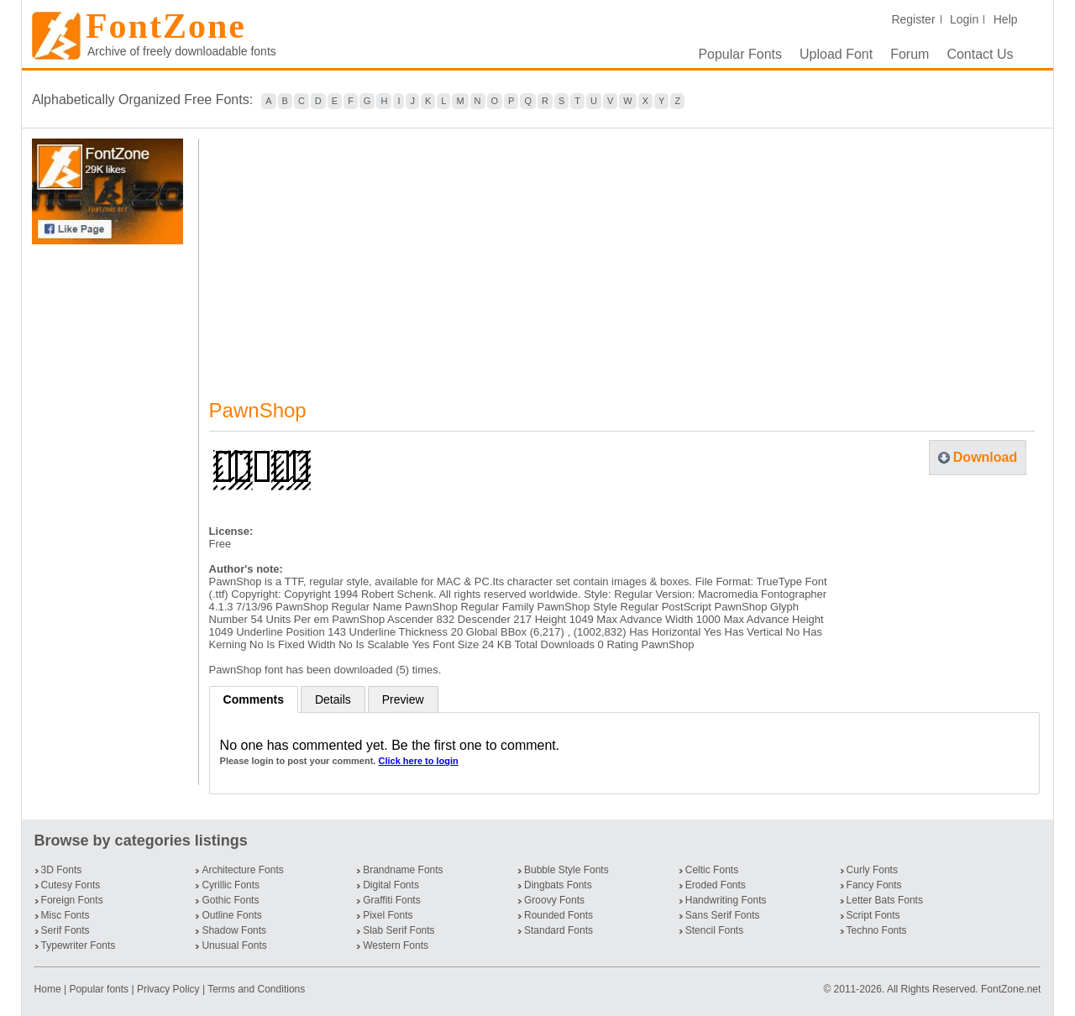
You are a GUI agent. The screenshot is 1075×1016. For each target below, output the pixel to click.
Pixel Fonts (387, 915)
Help (1006, 19)
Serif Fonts (65, 930)
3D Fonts (61, 870)
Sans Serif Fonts (722, 915)
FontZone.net (1011, 989)
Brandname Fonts (403, 870)
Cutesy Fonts (71, 885)
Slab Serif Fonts (398, 930)
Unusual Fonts (234, 945)
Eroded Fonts (715, 885)
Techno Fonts (877, 930)
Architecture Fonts (242, 870)
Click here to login (418, 761)
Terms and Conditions (256, 989)
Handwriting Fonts (726, 900)
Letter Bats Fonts (885, 900)
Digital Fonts (391, 885)
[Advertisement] (111, 515)
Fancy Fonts (874, 885)
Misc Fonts (65, 915)
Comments (253, 699)
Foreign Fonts (72, 900)
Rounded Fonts (558, 915)
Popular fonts (98, 989)
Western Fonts (395, 945)
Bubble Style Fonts (566, 870)
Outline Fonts (231, 915)
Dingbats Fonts (558, 885)
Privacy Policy (168, 989)
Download (985, 457)
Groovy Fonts (554, 900)
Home (49, 989)
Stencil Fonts (714, 930)
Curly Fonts (872, 870)
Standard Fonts (558, 930)
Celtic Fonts (711, 870)
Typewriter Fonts (78, 945)
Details (333, 699)
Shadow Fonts (234, 930)
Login (964, 19)
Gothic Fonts (230, 900)
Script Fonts (873, 915)
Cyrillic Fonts (231, 885)
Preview (403, 699)
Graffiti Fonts (391, 900)
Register (913, 19)
